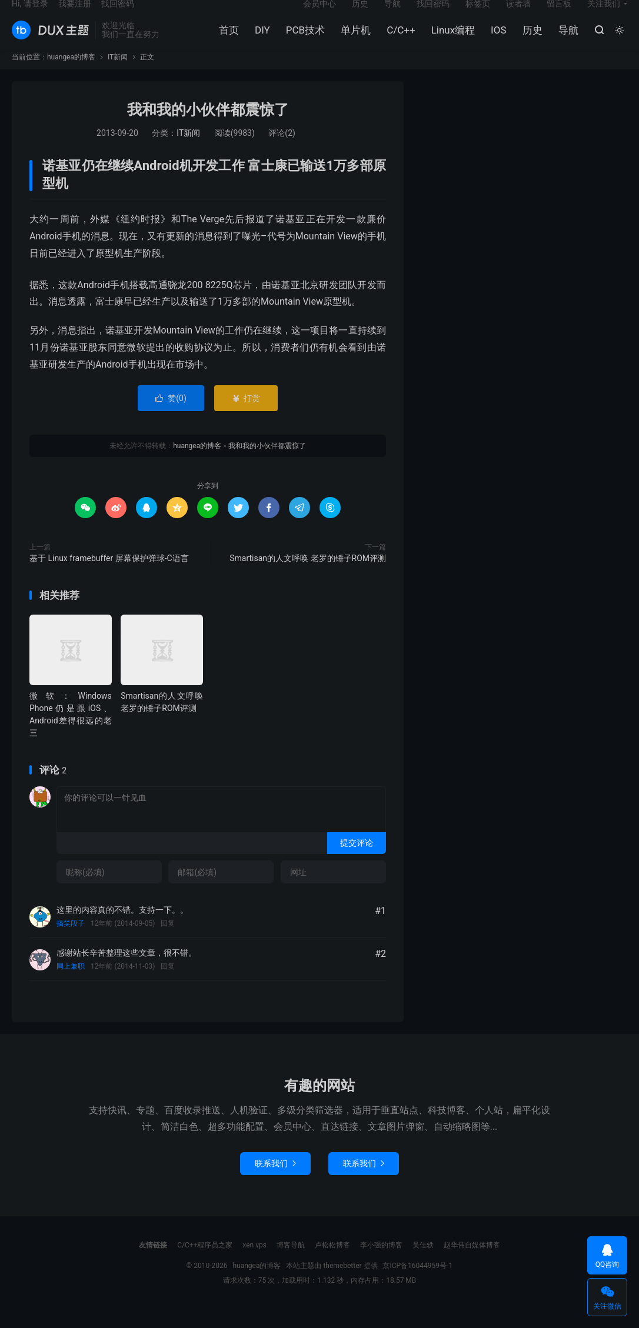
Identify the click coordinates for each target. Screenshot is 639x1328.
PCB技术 (302, 42)
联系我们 (275, 1182)
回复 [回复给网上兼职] (168, 986)
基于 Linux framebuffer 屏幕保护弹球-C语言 (109, 577)
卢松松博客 (332, 1264)
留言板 (559, 15)
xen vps (254, 1264)
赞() (171, 417)
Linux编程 (450, 42)
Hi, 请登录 (30, 15)
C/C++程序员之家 (204, 1264)
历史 (530, 42)
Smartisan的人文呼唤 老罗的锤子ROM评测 (307, 577)
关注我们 (603, 15)
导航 (565, 42)
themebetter (342, 1284)
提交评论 (356, 861)
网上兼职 (70, 986)
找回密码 (433, 15)
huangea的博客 (50, 41)
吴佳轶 (423, 1264)
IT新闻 (118, 76)
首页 (227, 42)
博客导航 (291, 1264)
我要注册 (74, 15)
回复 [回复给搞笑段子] (168, 943)
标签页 (477, 15)
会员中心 (319, 15)
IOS (496, 42)
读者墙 (518, 15)
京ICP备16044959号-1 (417, 1284)
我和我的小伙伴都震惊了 (208, 129)
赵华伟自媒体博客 (472, 1264)
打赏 (245, 417)
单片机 (353, 42)
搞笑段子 (70, 943)
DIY (260, 42)
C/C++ (398, 42)
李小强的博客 (381, 1264)
